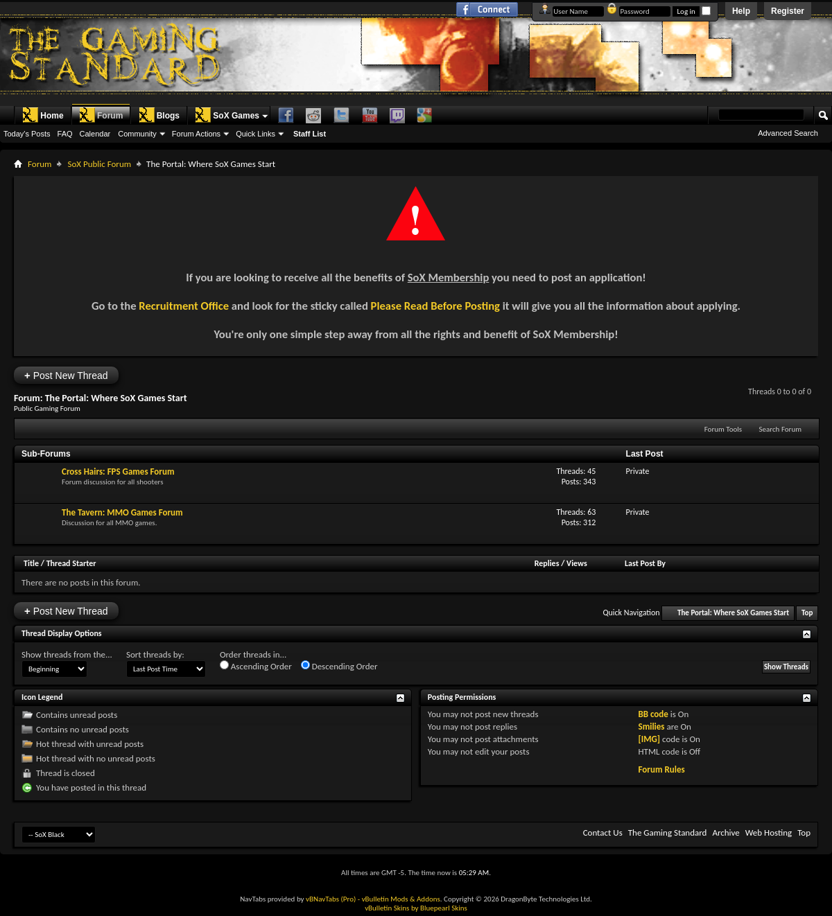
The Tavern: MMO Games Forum (122, 512)
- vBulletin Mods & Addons (399, 899)
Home (42, 115)
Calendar (95, 134)
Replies (547, 563)
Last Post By (645, 563)
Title (31, 563)
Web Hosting (768, 832)
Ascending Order (256, 665)
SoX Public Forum (99, 164)
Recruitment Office (184, 305)
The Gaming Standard (667, 832)
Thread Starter (71, 563)
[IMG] (649, 739)
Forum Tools (723, 429)
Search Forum (780, 429)
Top (807, 612)
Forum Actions (196, 134)
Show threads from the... (66, 654)
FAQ (65, 134)
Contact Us (603, 832)
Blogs (159, 115)
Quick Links (255, 134)
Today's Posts (27, 134)
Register (787, 11)
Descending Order (339, 665)
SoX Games (227, 115)
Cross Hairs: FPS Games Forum (118, 471)
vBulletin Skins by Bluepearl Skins (416, 908)
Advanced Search (788, 133)
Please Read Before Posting (435, 305)
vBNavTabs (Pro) (331, 899)
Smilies (651, 726)
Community (137, 134)
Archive (725, 832)
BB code (653, 714)
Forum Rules (661, 769)
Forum (101, 115)
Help (741, 11)
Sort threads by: (155, 654)
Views (576, 563)
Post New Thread (66, 375)
